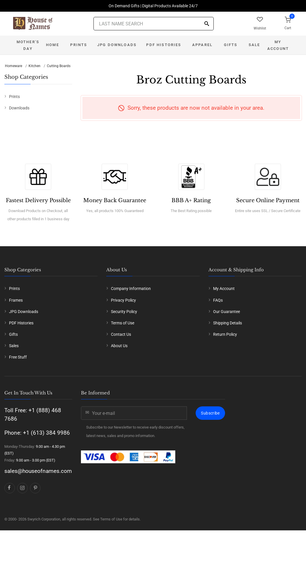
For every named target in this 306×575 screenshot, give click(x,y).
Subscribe (210, 413)
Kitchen (34, 66)
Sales (14, 345)
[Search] (207, 24)
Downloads (19, 108)
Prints (78, 45)
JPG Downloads (117, 45)
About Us (119, 345)
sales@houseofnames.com (38, 471)
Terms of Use (122, 323)
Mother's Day (28, 45)
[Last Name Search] (153, 23)
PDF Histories (163, 45)
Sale (254, 45)
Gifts (231, 45)
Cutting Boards (58, 66)
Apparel (202, 45)
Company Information (131, 288)
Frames (16, 300)
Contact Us (121, 334)
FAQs (218, 300)
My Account (278, 45)
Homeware (13, 66)
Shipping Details (227, 323)
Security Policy (124, 311)
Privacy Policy (123, 300)
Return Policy (225, 334)
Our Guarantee (226, 311)
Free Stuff (18, 357)
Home (52, 45)
